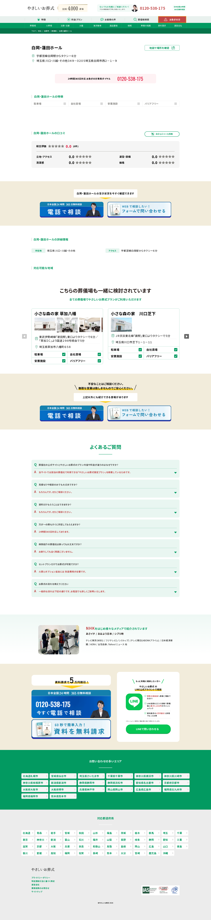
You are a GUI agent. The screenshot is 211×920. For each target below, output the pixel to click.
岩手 (53, 833)
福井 (95, 839)
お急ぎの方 (174, 19)
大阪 (53, 846)
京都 (39, 846)
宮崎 (137, 853)
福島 (109, 833)
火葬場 (49, 25)
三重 (179, 839)
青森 (39, 833)
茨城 (123, 833)
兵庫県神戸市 (87, 789)
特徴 (43, 19)
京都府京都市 (171, 782)
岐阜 (137, 839)
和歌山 (96, 846)
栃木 (137, 833)
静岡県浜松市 (115, 782)
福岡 (67, 853)
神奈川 (40, 839)
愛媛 (39, 853)
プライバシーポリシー (40, 877)
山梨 (109, 839)
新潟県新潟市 (58, 782)
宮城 (67, 833)
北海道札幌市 (30, 776)
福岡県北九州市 (173, 789)
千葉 (179, 833)
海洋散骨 (97, 25)
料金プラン (76, 19)
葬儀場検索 (143, 19)
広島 (151, 846)
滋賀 (25, 846)
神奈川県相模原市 (33, 782)
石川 (81, 839)
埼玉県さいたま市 (89, 776)
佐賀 (81, 853)
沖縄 (165, 853)
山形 (95, 833)
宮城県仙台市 (58, 776)
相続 (130, 25)
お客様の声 (110, 19)
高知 (53, 853)
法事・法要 (65, 25)
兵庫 (67, 846)
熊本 (109, 853)
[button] (186, 336)
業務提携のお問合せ (40, 888)
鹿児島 (152, 853)
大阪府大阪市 (30, 789)
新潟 (53, 839)
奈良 (81, 846)
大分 (123, 853)
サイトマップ (36, 891)
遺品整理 (113, 25)
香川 (25, 853)
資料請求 (162, 25)
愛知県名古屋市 (145, 782)
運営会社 (178, 25)
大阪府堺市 (57, 789)
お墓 (81, 25)
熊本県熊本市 (58, 796)
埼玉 (165, 833)
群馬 (151, 833)
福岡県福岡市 (30, 796)
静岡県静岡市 (87, 782)
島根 (123, 846)
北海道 (26, 833)
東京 (25, 839)
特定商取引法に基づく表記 (43, 881)
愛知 (165, 839)
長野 (123, 839)
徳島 (179, 846)
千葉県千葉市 (115, 776)
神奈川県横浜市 (145, 776)
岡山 (137, 846)
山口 (165, 846)
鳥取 (109, 846)
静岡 (151, 839)
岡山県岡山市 (115, 789)
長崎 (95, 853)
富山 (67, 839)
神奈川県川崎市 (173, 776)
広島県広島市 (143, 789)
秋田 (81, 833)
